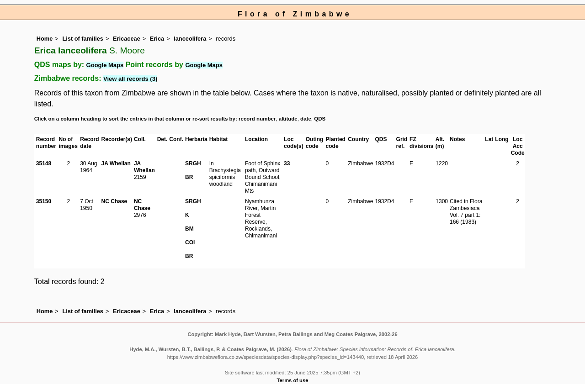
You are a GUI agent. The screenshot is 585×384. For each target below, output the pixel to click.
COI (190, 242)
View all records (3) (130, 78)
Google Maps (105, 65)
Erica (157, 38)
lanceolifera (190, 38)
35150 (43, 201)
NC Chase (114, 201)
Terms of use (292, 380)
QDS (319, 118)
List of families (82, 38)
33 (287, 163)
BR (189, 177)
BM (189, 229)
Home (45, 38)
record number (257, 118)
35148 (43, 163)
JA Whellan (116, 163)
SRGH (193, 163)
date (305, 118)
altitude (288, 118)
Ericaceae (126, 38)
